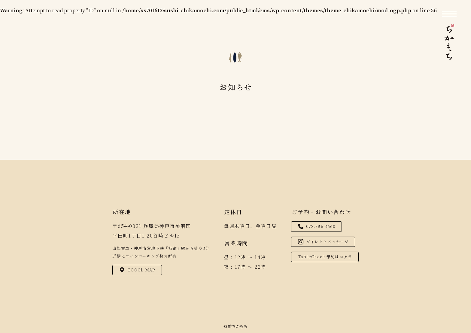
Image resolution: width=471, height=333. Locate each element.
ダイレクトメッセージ (323, 241)
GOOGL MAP (137, 270)
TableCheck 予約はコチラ (325, 256)
